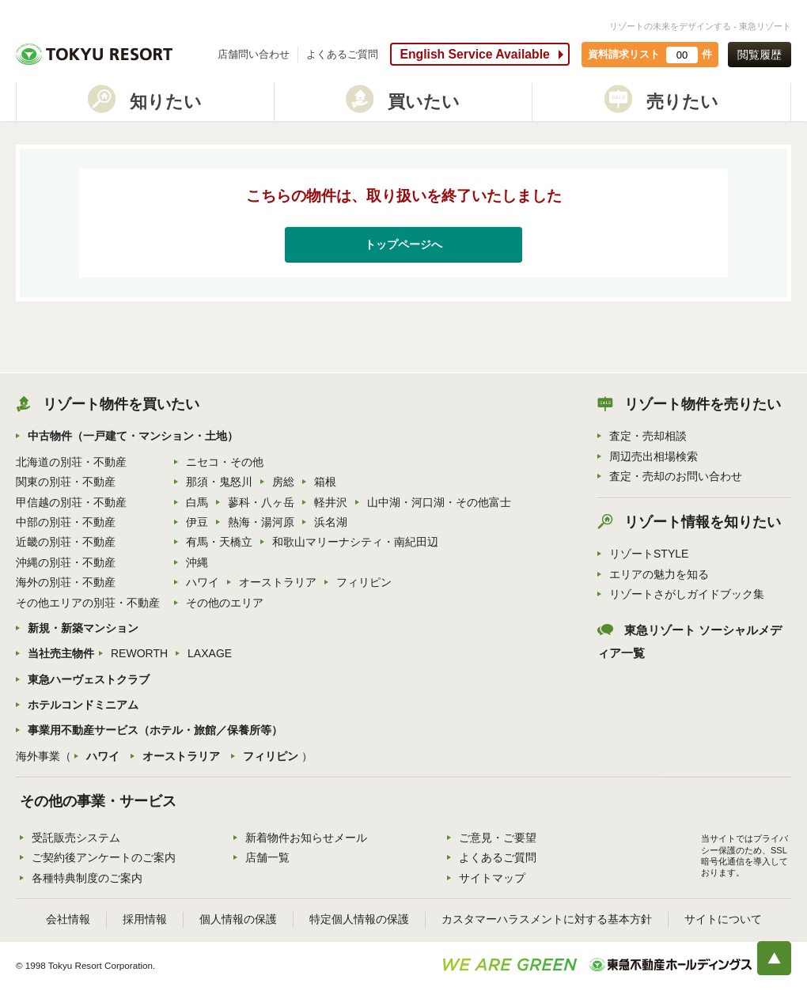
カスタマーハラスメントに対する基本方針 (546, 919)
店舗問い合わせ (254, 54)
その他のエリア (224, 602)
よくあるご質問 (342, 54)
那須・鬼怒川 (219, 481)
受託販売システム (76, 837)
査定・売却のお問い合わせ (675, 476)
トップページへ (403, 244)
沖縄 (197, 562)
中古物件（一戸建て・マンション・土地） (133, 435)
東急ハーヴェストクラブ (89, 679)
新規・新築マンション (83, 628)
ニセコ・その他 (224, 462)
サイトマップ (492, 878)
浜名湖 (330, 522)
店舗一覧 (267, 857)
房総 (283, 481)
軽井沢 (330, 502)
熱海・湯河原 (261, 522)
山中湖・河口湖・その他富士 (439, 502)
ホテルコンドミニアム (83, 704)
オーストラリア (277, 582)
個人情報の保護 (238, 919)
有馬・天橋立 (219, 541)
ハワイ (202, 582)
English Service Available (474, 54)
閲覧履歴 (759, 54)
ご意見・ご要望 (497, 837)
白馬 (197, 502)
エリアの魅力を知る (659, 574)
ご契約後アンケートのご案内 (104, 857)
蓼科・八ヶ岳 (261, 502)
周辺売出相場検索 (653, 456)
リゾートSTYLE (648, 553)
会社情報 (68, 919)
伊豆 (197, 522)
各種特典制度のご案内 (87, 878)
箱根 (325, 481)
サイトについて (723, 919)
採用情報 (145, 919)
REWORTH (139, 653)
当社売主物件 (61, 653)
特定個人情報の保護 (359, 919)
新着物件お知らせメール (306, 837)
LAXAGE (210, 653)
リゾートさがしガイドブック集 (686, 594)
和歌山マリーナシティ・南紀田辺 (355, 541)
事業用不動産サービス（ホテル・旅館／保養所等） (155, 730)
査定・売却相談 (648, 435)
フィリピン (364, 582)
